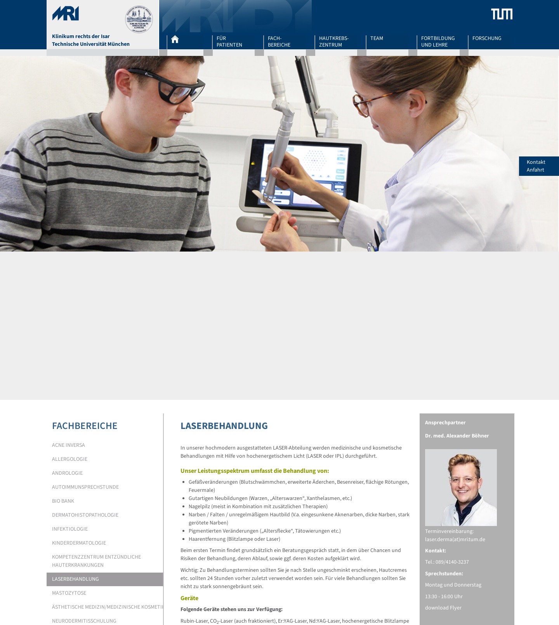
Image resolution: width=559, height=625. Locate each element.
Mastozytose (69, 593)
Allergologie (69, 459)
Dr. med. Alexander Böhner (457, 436)
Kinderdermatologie (79, 543)
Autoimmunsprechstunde (85, 487)
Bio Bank (63, 501)
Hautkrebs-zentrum (334, 41)
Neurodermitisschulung (84, 621)
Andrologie (67, 473)
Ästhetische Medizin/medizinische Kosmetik (108, 607)
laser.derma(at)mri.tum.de (455, 539)
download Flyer (443, 608)
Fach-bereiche (279, 41)
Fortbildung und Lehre (438, 41)
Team (376, 38)
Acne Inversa (68, 445)
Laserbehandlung (75, 579)
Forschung (487, 38)
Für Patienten (229, 41)
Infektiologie (70, 529)
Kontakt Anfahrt (543, 166)
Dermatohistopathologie (85, 515)
